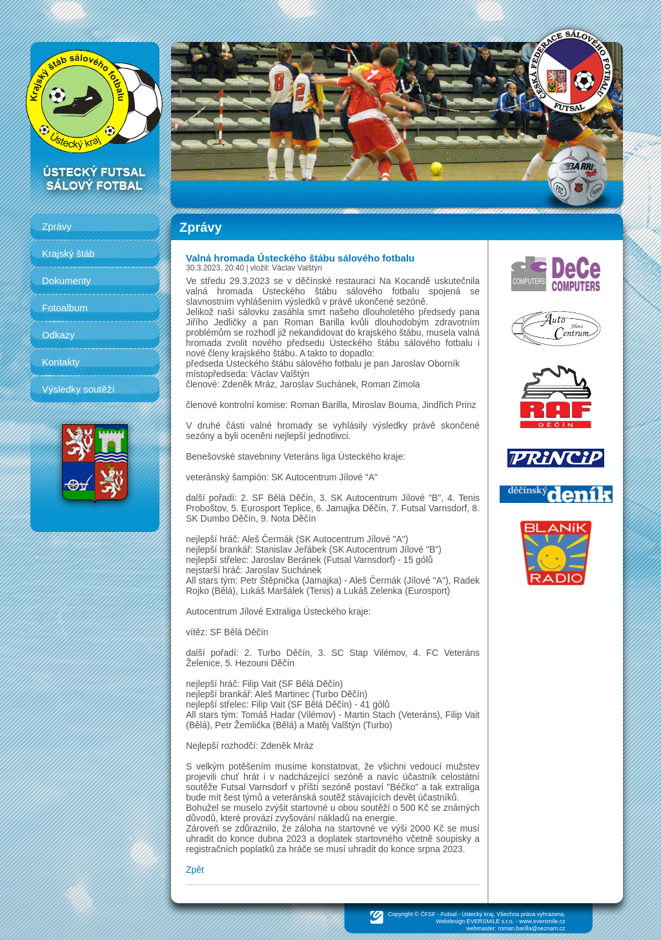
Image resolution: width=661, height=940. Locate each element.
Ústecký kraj (477, 914)
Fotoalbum (65, 307)
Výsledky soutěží (78, 388)
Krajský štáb (68, 253)
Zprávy (57, 226)
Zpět (195, 869)
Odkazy (58, 334)
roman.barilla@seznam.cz (531, 928)
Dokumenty (66, 280)
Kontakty (60, 361)
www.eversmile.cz (542, 921)
